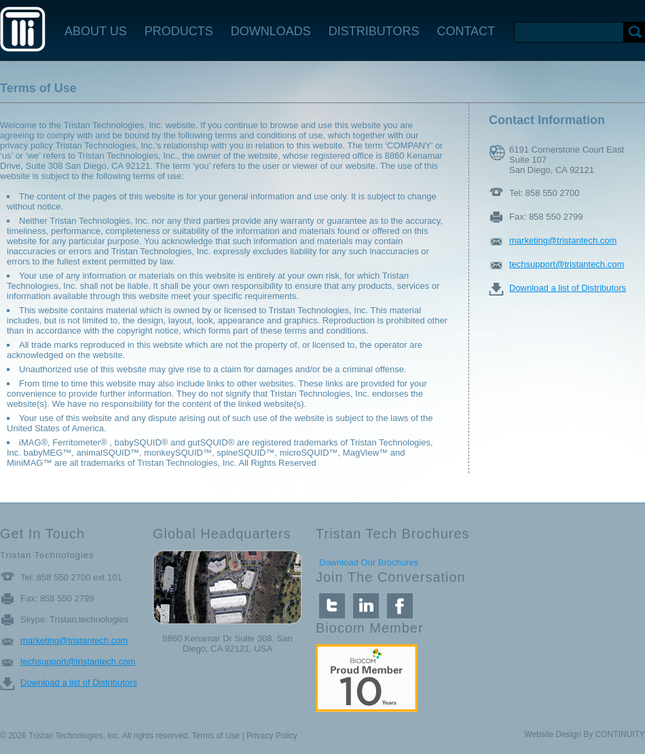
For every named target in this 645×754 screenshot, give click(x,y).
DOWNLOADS (271, 31)
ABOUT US (95, 31)
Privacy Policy (271, 735)
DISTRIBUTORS (374, 31)
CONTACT (466, 31)
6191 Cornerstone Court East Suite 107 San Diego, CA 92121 (566, 152)
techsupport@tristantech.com (566, 264)
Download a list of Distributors (567, 288)
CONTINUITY (620, 734)
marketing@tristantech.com (562, 240)
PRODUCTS (179, 31)
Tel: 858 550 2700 (544, 193)
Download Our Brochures (368, 562)
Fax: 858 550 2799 (546, 217)
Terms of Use (216, 735)
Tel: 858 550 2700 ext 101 (71, 577)
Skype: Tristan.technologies (74, 619)
